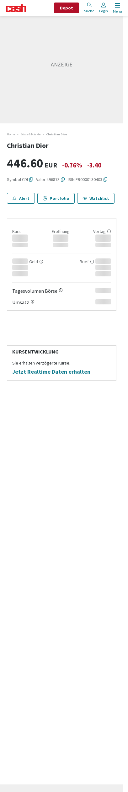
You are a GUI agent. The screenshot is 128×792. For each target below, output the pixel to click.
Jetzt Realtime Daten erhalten (51, 371)
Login (103, 7)
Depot (66, 8)
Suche (89, 7)
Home (11, 134)
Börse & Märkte (30, 134)
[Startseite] (16, 8)
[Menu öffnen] (117, 8)
